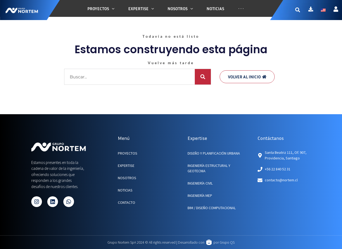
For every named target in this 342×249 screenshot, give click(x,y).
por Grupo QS (224, 242)
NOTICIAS (125, 190)
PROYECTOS (127, 153)
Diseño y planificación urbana (214, 153)
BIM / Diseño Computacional (212, 207)
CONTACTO (126, 202)
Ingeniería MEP (200, 195)
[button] (300, 10)
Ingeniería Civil (200, 183)
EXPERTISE (126, 165)
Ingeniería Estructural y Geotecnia (209, 168)
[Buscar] (203, 77)
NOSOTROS (127, 177)
